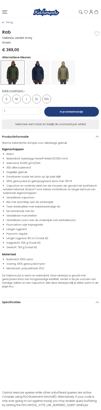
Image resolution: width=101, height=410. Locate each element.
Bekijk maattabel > (13, 91)
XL (36, 99)
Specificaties (11, 302)
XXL (46, 99)
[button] (91, 11)
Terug (9, 22)
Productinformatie (15, 137)
